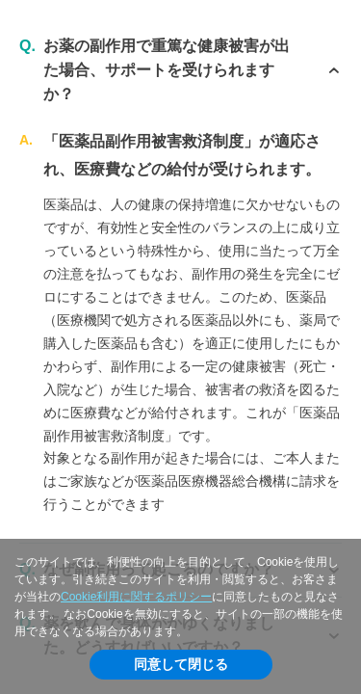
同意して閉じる (181, 664)
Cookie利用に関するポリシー (136, 596)
